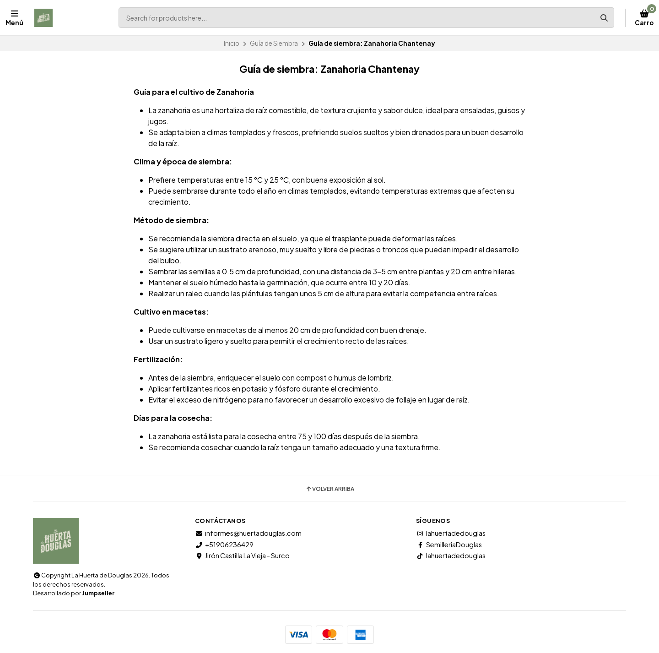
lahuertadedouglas (451, 533)
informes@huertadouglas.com (248, 533)
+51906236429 (224, 544)
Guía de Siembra (274, 43)
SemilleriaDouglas (449, 544)
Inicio (231, 43)
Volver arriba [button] (329, 489)
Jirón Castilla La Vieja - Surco (242, 555)
